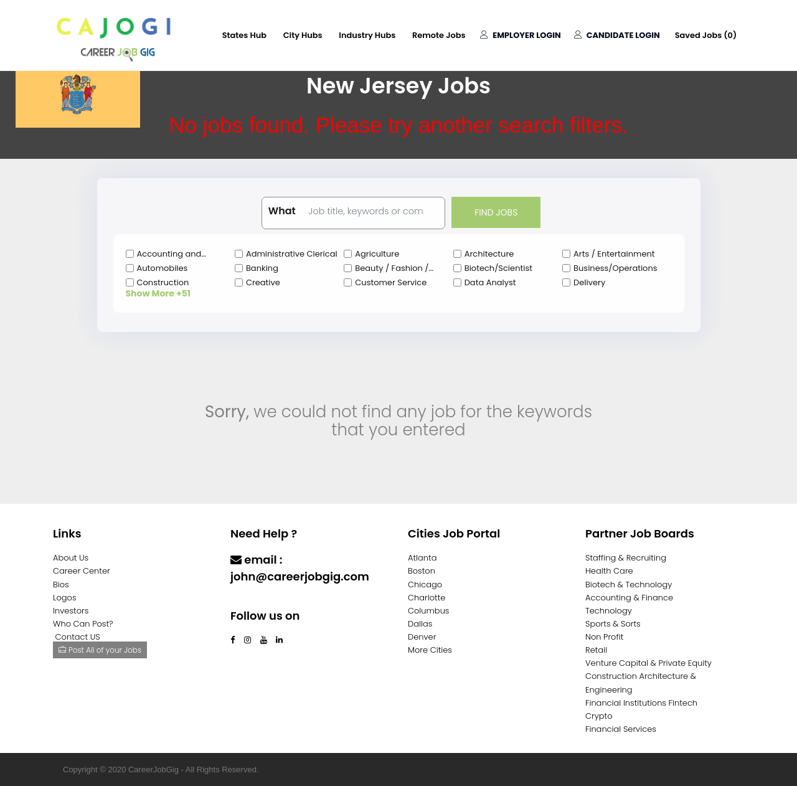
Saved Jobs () (705, 35)
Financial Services (620, 729)
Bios (61, 584)
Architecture (489, 254)
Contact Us (263, 601)
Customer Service (391, 282)
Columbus (429, 611)
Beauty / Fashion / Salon (391, 268)
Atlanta (422, 558)
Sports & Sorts (613, 624)
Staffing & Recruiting (625, 558)
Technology (608, 611)
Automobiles (162, 268)
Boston (421, 571)
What (282, 211)
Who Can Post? (83, 624)
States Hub (241, 35)
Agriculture (377, 254)
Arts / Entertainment (613, 254)
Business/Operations (615, 268)
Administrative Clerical (291, 254)
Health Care (609, 571)
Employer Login (519, 35)
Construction (163, 282)
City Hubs (299, 35)
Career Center (81, 571)
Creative (263, 282)
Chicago (425, 584)
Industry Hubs (365, 35)
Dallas (420, 624)
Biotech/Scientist (498, 268)
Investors (70, 611)
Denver (422, 637)
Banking (262, 268)
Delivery (589, 282)
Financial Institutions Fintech (641, 703)
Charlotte (426, 598)
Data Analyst (490, 282)
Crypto (599, 716)
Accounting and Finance (169, 254)
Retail (596, 650)
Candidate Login (616, 35)
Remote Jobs (437, 35)
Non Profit (604, 637)
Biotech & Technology (628, 584)
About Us (70, 558)
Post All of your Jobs (100, 650)
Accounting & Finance (629, 598)
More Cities (430, 650)
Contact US (77, 637)
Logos (65, 598)
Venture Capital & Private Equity (648, 663)
